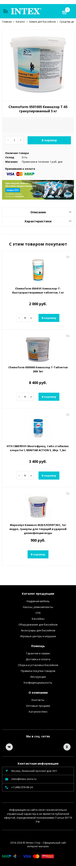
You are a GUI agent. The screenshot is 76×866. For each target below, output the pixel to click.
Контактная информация (38, 763)
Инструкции (38, 676)
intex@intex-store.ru (23, 779)
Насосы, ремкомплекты (38, 607)
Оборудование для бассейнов (38, 624)
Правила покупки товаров (38, 670)
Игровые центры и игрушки (38, 636)
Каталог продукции (38, 593)
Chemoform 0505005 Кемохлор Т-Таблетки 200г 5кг (38, 369)
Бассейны (38, 618)
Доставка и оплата (38, 659)
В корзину (49, 140)
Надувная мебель (38, 601)
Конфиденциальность (38, 682)
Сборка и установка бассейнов (38, 665)
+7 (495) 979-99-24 (22, 787)
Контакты (38, 700)
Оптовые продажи (38, 705)
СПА (38, 612)
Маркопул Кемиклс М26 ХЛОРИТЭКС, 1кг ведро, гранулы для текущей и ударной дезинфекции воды (38, 529)
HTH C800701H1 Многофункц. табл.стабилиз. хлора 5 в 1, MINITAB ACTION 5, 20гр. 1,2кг (38, 448)
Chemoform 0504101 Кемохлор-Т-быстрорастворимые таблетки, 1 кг (38, 290)
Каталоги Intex (38, 711)
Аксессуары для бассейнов (38, 630)
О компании (38, 692)
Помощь (38, 646)
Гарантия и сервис (38, 653)
